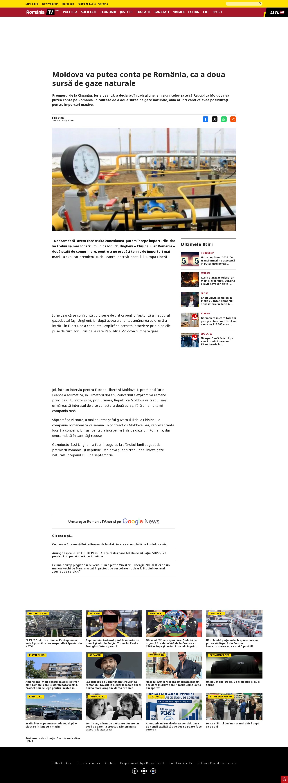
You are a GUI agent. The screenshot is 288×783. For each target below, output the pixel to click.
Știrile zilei (32, 3)
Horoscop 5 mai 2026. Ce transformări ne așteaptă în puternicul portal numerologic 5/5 (218, 260)
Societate (89, 12)
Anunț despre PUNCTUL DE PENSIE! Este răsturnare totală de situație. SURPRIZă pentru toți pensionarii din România (109, 555)
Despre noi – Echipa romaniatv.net (142, 763)
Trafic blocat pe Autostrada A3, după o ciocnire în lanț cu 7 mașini (51, 725)
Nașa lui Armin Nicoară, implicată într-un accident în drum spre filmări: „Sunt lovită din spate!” (173, 685)
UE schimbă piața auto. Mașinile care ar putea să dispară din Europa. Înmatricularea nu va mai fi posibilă (232, 643)
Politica (70, 12)
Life (206, 12)
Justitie (126, 12)
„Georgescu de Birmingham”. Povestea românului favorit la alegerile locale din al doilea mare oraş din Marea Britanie (113, 685)
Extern (193, 12)
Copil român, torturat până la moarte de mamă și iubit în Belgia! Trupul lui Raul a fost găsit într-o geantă (112, 643)
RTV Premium (50, 3)
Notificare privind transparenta (217, 763)
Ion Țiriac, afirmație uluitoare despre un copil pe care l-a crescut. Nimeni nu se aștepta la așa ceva (112, 726)
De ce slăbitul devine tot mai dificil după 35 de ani (232, 725)
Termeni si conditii (88, 763)
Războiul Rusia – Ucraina (93, 3)
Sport (217, 12)
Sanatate (162, 12)
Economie (108, 12)
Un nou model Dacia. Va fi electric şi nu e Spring (233, 683)
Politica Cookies (61, 763)
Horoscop (68, 3)
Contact (110, 763)
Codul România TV (181, 763)
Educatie (144, 12)
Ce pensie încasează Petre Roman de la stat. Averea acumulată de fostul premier (110, 544)
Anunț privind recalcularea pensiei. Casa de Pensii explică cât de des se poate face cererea (174, 726)
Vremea (179, 12)
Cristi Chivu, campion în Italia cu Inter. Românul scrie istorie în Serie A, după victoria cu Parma (217, 301)
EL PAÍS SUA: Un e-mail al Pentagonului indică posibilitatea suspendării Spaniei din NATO (54, 643)
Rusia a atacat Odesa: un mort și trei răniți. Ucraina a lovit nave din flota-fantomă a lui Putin (218, 280)
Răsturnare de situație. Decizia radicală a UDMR (53, 740)
